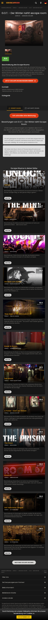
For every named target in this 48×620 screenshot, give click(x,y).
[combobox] (40, 3)
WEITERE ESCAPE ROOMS (24, 562)
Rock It (7, 250)
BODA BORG (13, 219)
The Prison (8, 443)
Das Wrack (8, 379)
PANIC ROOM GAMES (15, 380)
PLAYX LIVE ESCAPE (15, 284)
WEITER (7, 230)
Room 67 (8, 475)
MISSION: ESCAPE (27, 16)
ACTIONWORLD (14, 509)
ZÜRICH (17, 16)
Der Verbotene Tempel (13, 508)
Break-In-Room (10, 346)
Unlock (7, 185)
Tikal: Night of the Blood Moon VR (17, 314)
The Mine (8, 217)
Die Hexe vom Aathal (12, 282)
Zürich (15, 7)
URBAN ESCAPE (14, 477)
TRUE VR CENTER (14, 316)
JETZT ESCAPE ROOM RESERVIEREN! (19, 81)
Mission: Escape (23, 7)
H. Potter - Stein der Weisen (15, 411)
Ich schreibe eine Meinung (24, 116)
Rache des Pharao (11, 540)
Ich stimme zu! (24, 617)
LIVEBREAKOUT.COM (15, 348)
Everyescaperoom (6, 7)
